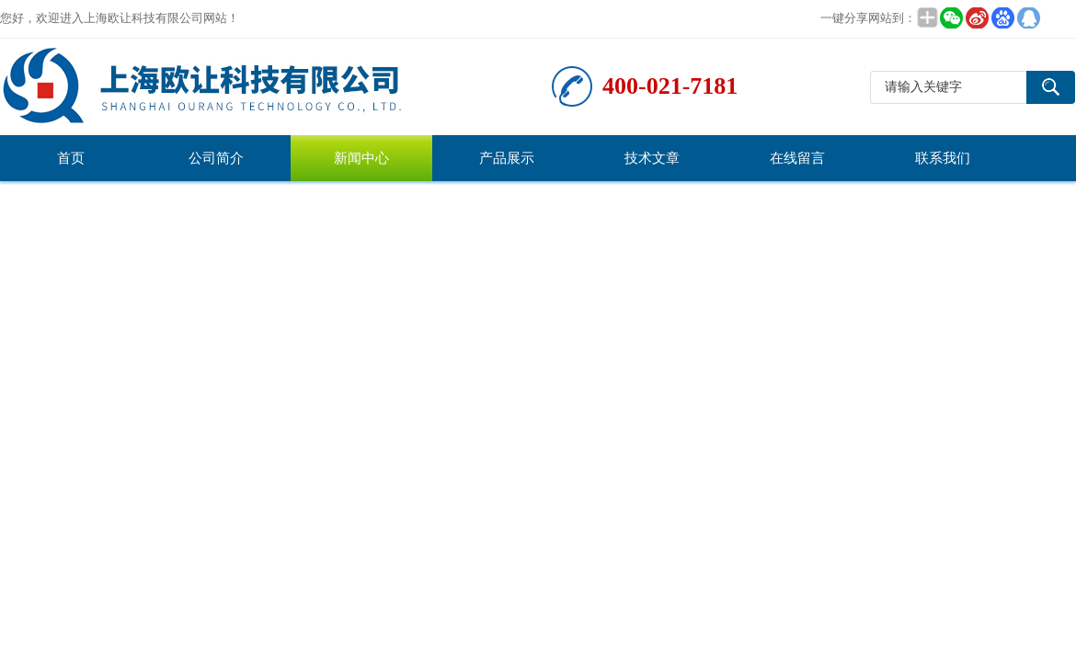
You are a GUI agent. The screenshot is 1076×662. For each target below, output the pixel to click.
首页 (71, 158)
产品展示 (506, 158)
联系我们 (942, 158)
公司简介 (216, 158)
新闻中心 (361, 158)
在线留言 (797, 158)
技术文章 (652, 158)
